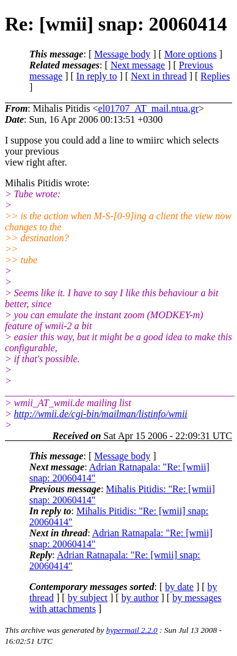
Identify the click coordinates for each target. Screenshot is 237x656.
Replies (215, 76)
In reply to (96, 76)
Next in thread (159, 76)
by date (179, 586)
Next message (138, 65)
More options (190, 54)
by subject (88, 597)
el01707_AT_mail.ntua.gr (148, 108)
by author (140, 597)
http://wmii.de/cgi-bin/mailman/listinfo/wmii (101, 414)
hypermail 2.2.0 (132, 630)
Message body (122, 54)
